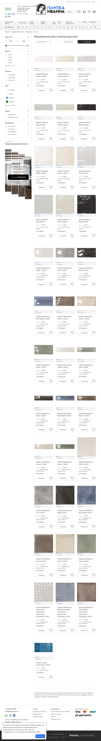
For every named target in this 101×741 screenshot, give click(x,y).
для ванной (11, 126)
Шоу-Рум (59, 22)
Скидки (85, 22)
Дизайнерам (92, 22)
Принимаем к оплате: (81, 709)
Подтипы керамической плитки (16, 144)
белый (9, 94)
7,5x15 (10, 57)
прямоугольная (13, 117)
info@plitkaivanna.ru (11, 711)
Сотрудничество (56, 719)
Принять (40, 736)
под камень (11, 77)
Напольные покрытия (54, 737)
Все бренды (9, 27)
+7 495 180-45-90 (10, 709)
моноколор (11, 75)
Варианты (29, 32)
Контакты (93, 1)
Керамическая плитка (18, 32)
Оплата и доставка (79, 1)
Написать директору (22, 13)
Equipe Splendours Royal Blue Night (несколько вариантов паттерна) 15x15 (65, 612)
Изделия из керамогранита (70, 22)
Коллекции (68, 42)
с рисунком (11, 80)
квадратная (11, 114)
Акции (88, 1)
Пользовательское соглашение (60, 711)
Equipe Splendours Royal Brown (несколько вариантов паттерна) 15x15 (86, 612)
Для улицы (54, 22)
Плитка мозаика (32, 22)
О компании (69, 1)
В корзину (41, 90)
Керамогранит (23, 22)
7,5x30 (10, 60)
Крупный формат (43, 22)
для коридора (12, 131)
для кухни (11, 129)
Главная (7, 32)
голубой (10, 98)
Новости (53, 716)
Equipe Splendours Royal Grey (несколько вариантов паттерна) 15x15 (43, 612)
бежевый (10, 90)
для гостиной (12, 134)
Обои (63, 737)
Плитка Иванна (50, 9)
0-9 (18, 27)
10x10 (10, 62)
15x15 (10, 55)
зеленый (10, 102)
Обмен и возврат (56, 714)
